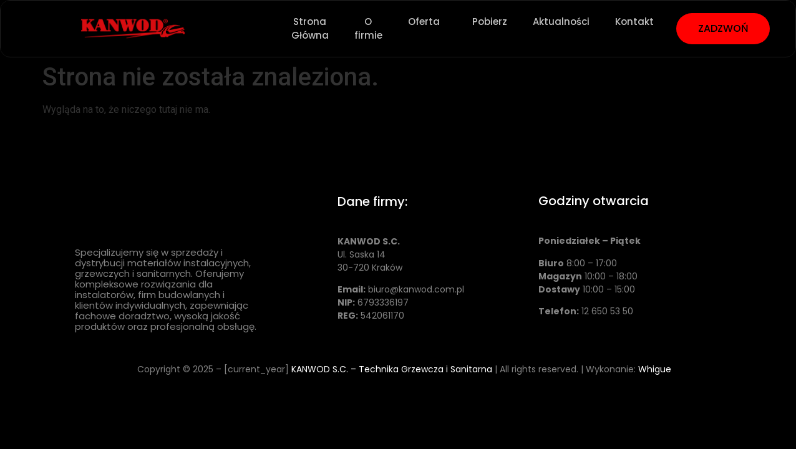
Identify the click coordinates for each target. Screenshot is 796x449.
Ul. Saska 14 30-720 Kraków (369, 254)
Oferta (427, 22)
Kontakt (634, 21)
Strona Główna (310, 28)
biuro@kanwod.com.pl (416, 289)
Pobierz (489, 21)
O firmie (368, 28)
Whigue (654, 369)
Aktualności (561, 21)
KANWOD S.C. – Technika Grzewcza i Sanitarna (391, 369)
